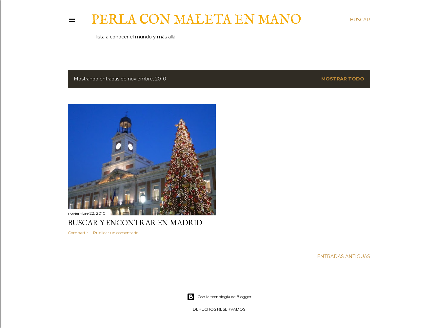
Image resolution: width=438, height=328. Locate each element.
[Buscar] (360, 20)
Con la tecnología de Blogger (219, 297)
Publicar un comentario (115, 232)
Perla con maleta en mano (196, 20)
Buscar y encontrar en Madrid (135, 222)
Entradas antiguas (343, 256)
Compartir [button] (78, 232)
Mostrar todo (342, 79)
